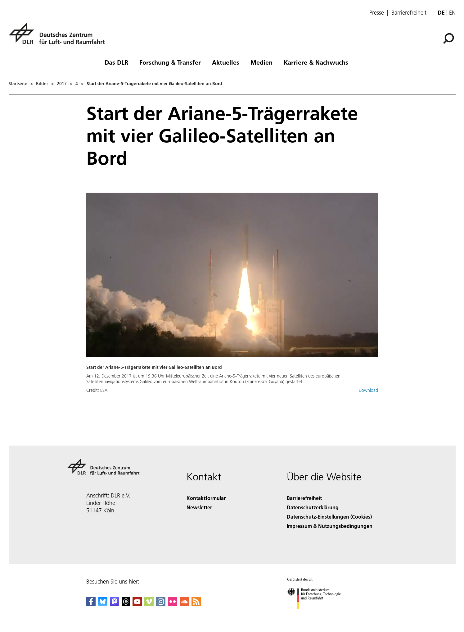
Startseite (18, 83)
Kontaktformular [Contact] (206, 498)
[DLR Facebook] (91, 604)
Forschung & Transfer (170, 62)
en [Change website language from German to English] (452, 12)
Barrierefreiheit (408, 12)
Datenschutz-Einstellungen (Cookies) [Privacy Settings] (329, 516)
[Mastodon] (114, 604)
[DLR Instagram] (160, 604)
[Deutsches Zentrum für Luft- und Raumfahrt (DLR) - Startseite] (59, 36)
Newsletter (199, 507)
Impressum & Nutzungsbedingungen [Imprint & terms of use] (329, 526)
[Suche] (448, 38)
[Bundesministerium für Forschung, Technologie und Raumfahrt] (317, 614)
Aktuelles (225, 62)
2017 (62, 83)
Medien (261, 62)
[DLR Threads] (126, 604)
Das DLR (116, 62)
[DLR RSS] (196, 604)
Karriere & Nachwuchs (316, 62)
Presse (376, 12)
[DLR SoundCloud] (184, 604)
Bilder (42, 83)
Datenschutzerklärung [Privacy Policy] (313, 507)
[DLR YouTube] (137, 604)
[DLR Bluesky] (102, 604)
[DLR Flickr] (172, 604)
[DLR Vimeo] (149, 604)
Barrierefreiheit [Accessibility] (304, 498)
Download (368, 390)
